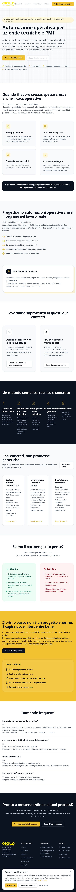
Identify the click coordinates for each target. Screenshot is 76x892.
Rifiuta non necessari (27, 885)
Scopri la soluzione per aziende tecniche (17, 364)
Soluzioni (18, 4)
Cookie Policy (64, 851)
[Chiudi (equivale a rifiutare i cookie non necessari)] (70, 871)
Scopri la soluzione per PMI (56, 365)
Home (23, 847)
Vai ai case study (66, 465)
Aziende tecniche (46, 847)
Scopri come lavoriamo (37, 58)
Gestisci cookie (64, 858)
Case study (37, 4)
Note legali (63, 854)
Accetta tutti (11, 885)
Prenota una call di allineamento (26, 824)
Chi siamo (47, 4)
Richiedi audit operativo (63, 4)
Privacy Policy (64, 847)
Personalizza (43, 885)
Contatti (24, 865)
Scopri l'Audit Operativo (14, 58)
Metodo (27, 4)
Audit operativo (27, 858)
